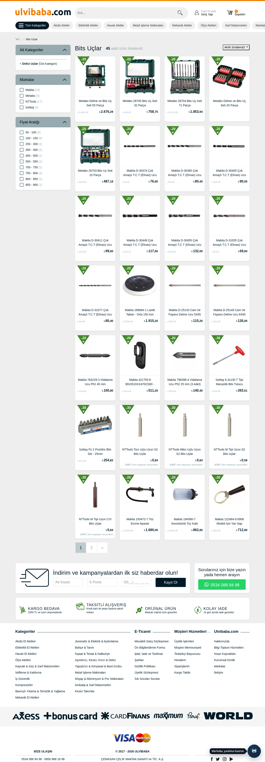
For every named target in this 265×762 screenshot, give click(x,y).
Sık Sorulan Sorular (147, 678)
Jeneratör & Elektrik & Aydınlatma (96, 641)
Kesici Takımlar (84, 691)
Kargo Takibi (182, 672)
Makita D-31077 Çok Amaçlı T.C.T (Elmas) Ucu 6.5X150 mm (95, 312)
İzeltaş (29, 107)
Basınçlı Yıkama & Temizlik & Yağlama (40, 691)
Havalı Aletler (115, 25)
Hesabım (180, 660)
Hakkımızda (221, 641)
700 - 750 (31, 167)
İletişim (218, 672)
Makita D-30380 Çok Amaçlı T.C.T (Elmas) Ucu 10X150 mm (185, 173)
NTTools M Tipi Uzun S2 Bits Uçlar (229, 451)
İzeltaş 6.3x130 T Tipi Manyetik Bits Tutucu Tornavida (229, 382)
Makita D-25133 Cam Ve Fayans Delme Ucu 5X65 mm (184, 312)
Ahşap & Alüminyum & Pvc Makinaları (99, 678)
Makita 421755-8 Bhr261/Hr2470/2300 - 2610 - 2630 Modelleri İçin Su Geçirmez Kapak (140, 382)
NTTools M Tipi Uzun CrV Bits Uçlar (95, 521)
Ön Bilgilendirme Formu (150, 647)
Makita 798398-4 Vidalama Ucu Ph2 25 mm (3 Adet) (184, 382)
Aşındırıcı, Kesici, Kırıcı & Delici (50, 39)
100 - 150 (31, 138)
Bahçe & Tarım (84, 647)
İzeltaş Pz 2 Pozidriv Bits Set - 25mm (95, 451)
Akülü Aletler (61, 25)
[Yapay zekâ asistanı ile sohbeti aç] (254, 751)
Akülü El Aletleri (25, 641)
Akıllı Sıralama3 (235, 47)
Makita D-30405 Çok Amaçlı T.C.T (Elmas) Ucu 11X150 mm (229, 173)
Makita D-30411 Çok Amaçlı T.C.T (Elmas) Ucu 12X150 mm (95, 243)
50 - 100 (30, 132)
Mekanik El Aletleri (27, 697)
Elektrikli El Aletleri (27, 647)
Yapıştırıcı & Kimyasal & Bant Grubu (98, 666)
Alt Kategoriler (31, 50)
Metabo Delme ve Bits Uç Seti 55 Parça (95, 103)
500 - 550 (31, 161)
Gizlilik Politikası (145, 666)
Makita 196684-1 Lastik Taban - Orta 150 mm (140, 312)
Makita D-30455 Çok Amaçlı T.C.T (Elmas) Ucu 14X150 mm (185, 243)
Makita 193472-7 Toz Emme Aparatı (140, 521)
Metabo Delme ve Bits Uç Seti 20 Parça (229, 103)
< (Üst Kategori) (38, 63)
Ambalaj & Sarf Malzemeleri (93, 685)
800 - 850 (31, 179)
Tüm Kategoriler (32, 25)
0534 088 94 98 (222, 585)
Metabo (30, 95)
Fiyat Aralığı (30, 122)
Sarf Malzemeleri (236, 25)
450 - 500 (31, 155)
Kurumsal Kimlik (224, 660)
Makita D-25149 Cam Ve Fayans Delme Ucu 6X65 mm (229, 312)
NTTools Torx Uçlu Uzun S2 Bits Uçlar (140, 451)
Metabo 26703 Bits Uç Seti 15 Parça (95, 173)
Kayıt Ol (170, 582)
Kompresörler (24, 685)
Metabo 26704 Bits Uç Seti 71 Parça (184, 103)
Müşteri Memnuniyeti (187, 647)
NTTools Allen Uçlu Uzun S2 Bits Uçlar (185, 451)
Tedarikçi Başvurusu (187, 653)
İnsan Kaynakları (225, 653)
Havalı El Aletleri (26, 653)
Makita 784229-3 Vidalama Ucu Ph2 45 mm (95, 382)
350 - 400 (31, 149)
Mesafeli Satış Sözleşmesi (151, 641)
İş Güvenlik (22, 678)
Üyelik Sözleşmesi (146, 672)
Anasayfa (21, 39)
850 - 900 (31, 184)
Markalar (27, 80)
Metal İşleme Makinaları (148, 25)
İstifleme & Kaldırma (28, 672)
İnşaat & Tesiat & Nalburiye (92, 653)
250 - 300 (31, 144)
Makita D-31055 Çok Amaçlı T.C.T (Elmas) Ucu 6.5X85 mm (229, 243)
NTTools (31, 101)
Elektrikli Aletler (88, 25)
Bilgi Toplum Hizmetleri (228, 647)
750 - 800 (31, 173)
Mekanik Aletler (182, 25)
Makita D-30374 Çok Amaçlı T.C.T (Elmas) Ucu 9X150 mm (140, 173)
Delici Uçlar (81, 39)
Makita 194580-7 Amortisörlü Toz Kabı (184, 521)
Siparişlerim (181, 666)
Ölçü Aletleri (208, 25)
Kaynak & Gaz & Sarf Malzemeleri (37, 666)
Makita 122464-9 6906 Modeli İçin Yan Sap (229, 521)
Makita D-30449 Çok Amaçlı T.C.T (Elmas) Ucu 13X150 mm (140, 243)
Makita (30, 90)
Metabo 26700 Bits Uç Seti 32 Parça (140, 103)
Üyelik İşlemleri (184, 641)
